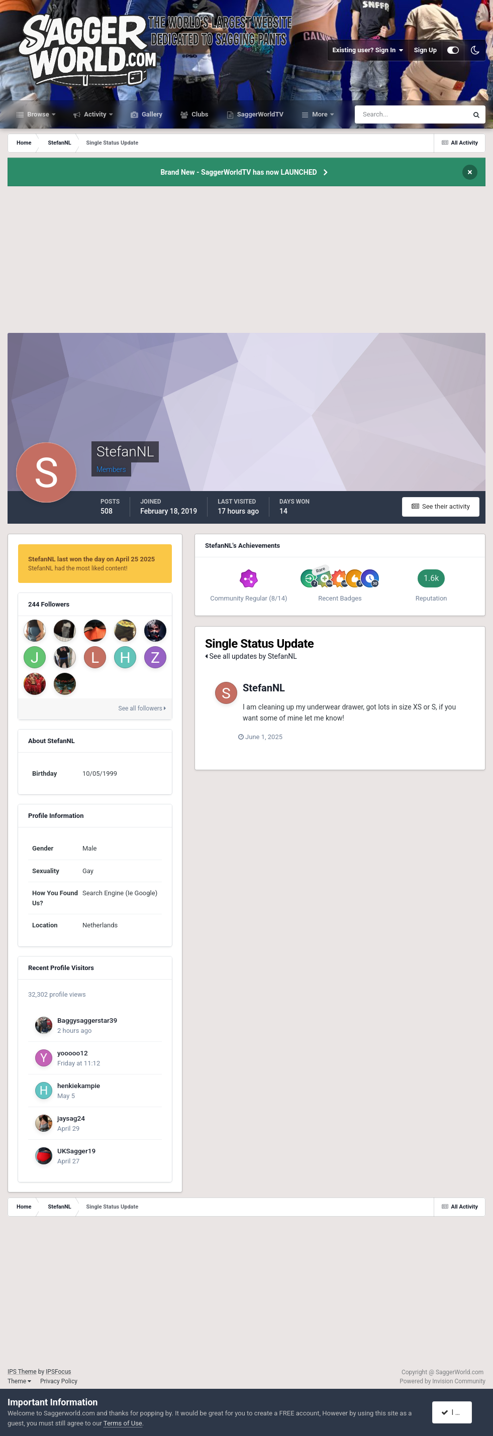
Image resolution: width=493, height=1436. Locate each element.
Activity (95, 114)
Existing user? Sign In (368, 50)
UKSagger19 (76, 1151)
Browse (38, 114)
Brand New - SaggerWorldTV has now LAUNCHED (238, 172)
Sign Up (425, 50)
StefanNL (264, 688)
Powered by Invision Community (442, 1381)
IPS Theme (22, 1371)
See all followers (142, 708)
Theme (19, 1381)
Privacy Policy (58, 1381)
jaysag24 (71, 1118)
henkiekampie (78, 1086)
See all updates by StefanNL (251, 656)
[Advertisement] (246, 262)
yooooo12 (72, 1053)
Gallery (151, 114)
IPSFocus (58, 1371)
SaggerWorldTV (260, 114)
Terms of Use (123, 1423)
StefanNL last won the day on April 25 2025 (91, 559)
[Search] (381, 114)
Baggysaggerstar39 (87, 1020)
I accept (456, 1412)
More (320, 114)
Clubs (199, 114)
